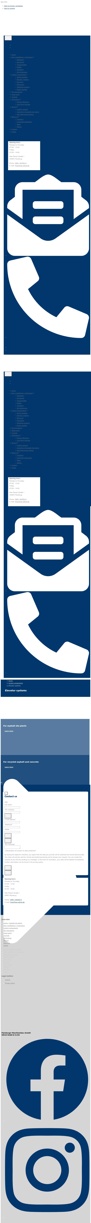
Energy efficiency (23, 102)
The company (9, 810)
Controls (14, 97)
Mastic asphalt (22, 89)
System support (22, 109)
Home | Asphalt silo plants (12, 924)
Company (20, 119)
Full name (8, 805)
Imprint (7, 980)
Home (14, 55)
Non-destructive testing (25, 114)
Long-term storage (23, 104)
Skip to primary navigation (13, 6)
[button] (8, 38)
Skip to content (9, 8)
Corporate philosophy (24, 122)
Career (14, 132)
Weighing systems (23, 87)
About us (15, 117)
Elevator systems (23, 79)
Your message (10, 844)
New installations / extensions (23, 57)
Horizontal (20, 62)
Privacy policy (10, 984)
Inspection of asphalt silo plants (28, 112)
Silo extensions (22, 72)
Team (19, 124)
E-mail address (10, 819)
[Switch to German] (12, 47)
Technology (16, 99)
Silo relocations (17, 92)
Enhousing (20, 84)
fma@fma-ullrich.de (22, 166)
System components (19, 75)
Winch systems (22, 77)
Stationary (20, 60)
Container (20, 70)
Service (15, 107)
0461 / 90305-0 (20, 163)
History (19, 127)
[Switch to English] (12, 45)
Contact (14, 129)
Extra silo (20, 82)
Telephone (8, 824)
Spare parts (16, 94)
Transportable (21, 65)
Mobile (19, 67)
